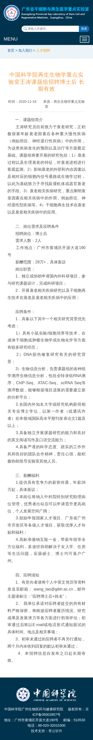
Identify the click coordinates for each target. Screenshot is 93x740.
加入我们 (25, 50)
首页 (10, 50)
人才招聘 (43, 50)
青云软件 (55, 731)
